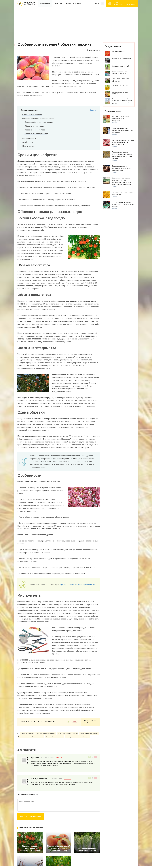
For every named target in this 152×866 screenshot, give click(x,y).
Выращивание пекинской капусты (78, 737)
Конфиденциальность (85, 852)
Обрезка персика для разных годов (38, 118)
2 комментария (94, 50)
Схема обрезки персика (54, 737)
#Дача (124, 3)
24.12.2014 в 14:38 (56, 779)
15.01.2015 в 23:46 (47, 758)
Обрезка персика (27, 733)
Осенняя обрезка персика (45, 733)
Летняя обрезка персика (89, 733)
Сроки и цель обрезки (33, 115)
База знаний (45, 3)
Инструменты (29, 146)
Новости (58, 3)
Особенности (28, 142)
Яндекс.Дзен (41, 851)
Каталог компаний (73, 3)
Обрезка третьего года (35, 130)
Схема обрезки (29, 138)
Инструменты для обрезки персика (31, 737)
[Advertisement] (76, 23)
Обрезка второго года (35, 126)
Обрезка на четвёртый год (36, 134)
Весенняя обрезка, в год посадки (39, 122)
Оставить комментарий (30, 816)
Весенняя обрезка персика (68, 733)
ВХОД (99, 3)
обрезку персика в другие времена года (77, 584)
